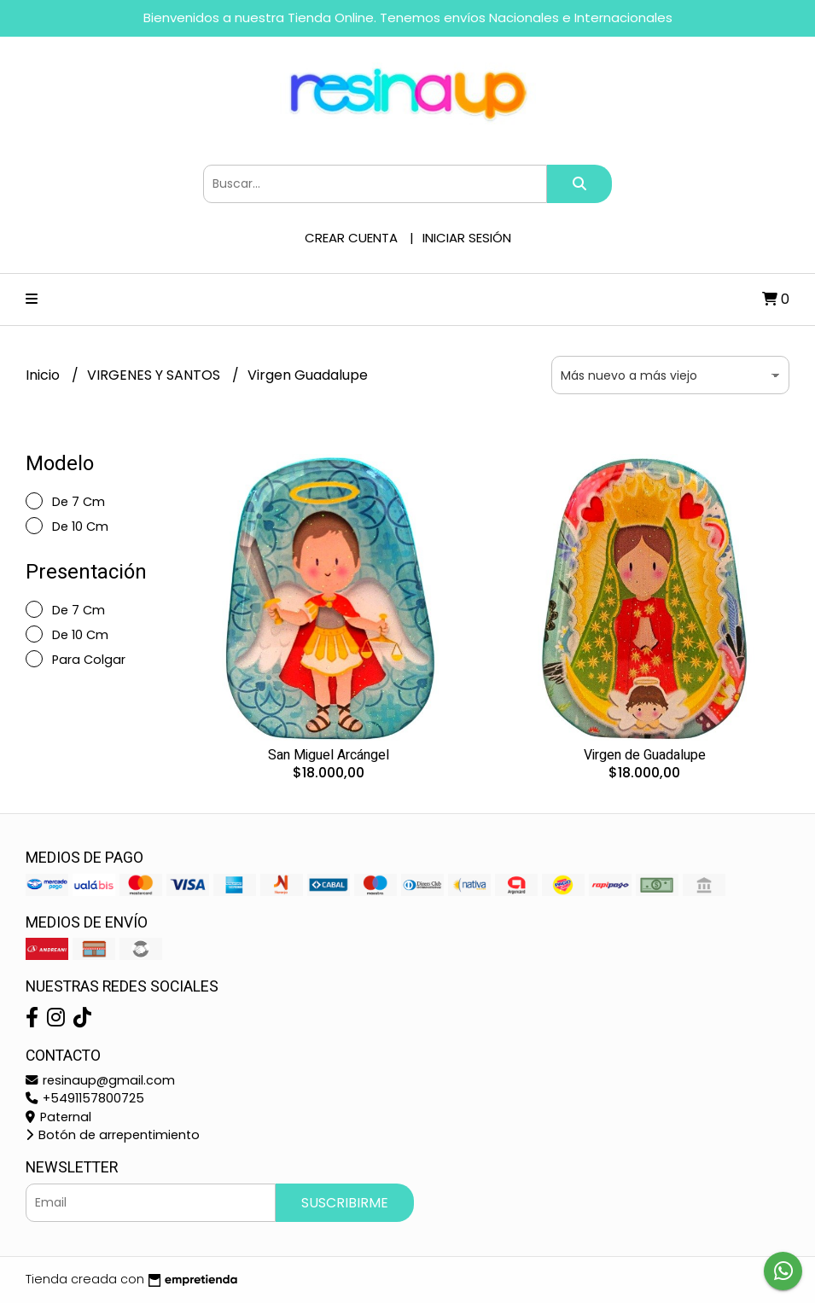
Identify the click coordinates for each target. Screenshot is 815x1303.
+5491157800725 (85, 1098)
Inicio (44, 375)
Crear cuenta (351, 238)
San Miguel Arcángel (328, 755)
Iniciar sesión (466, 238)
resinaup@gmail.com (100, 1080)
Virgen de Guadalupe (645, 755)
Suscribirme (344, 1203)
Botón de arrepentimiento (113, 1134)
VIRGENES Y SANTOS (155, 375)
